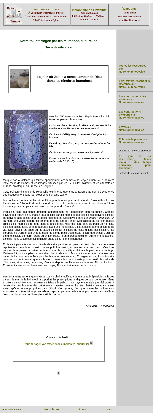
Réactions (129, 8)
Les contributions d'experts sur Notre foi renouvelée (131, 114)
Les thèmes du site (46, 9)
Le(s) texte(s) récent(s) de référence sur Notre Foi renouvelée (135, 83)
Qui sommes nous (11, 409)
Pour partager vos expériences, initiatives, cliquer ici (58, 344)
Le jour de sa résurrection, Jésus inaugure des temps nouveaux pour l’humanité (135, 162)
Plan (108, 409)
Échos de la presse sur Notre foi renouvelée (133, 141)
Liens (82, 409)
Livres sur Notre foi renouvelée (131, 128)
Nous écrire (51, 409)
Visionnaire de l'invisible (89, 10)
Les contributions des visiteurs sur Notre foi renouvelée (132, 99)
